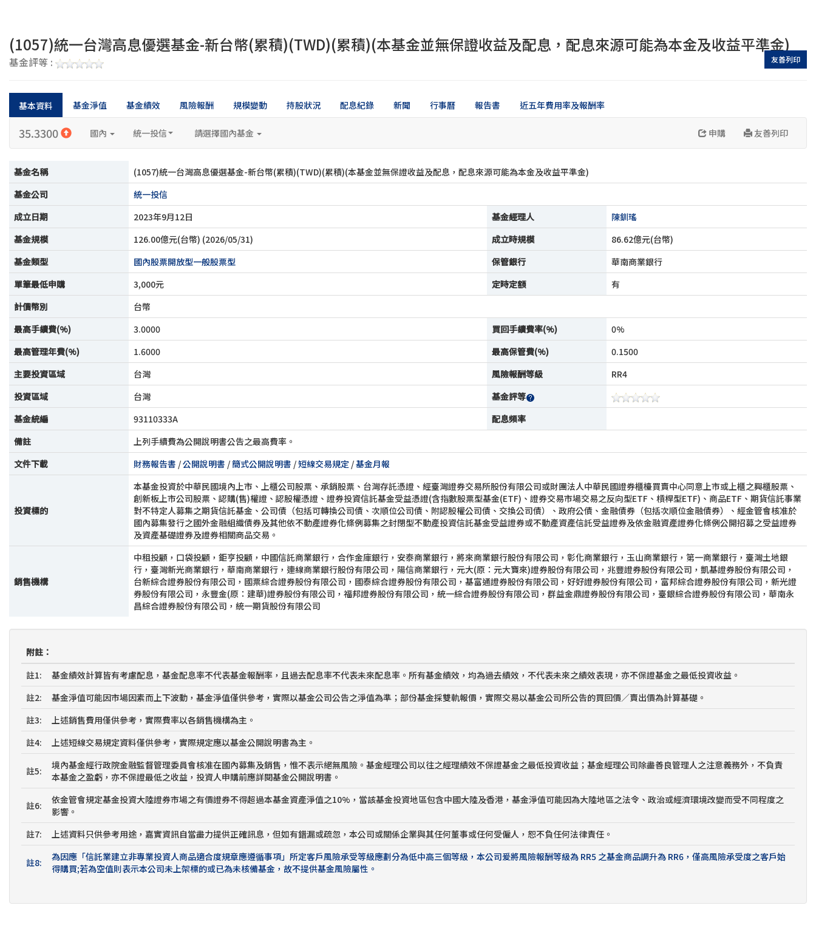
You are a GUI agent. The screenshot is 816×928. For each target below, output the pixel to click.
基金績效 (143, 105)
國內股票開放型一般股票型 (185, 262)
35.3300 (45, 133)
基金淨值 (90, 105)
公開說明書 (204, 464)
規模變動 (250, 105)
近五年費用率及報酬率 (562, 105)
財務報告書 (155, 464)
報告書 (487, 105)
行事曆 (442, 105)
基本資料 (36, 106)
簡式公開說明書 (261, 464)
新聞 (401, 105)
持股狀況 (304, 105)
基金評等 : (56, 63)
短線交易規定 (323, 464)
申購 (712, 133)
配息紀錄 (357, 105)
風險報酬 (197, 105)
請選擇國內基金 (228, 133)
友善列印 (785, 59)
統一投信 (153, 133)
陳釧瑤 (624, 217)
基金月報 (373, 464)
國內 (102, 133)
